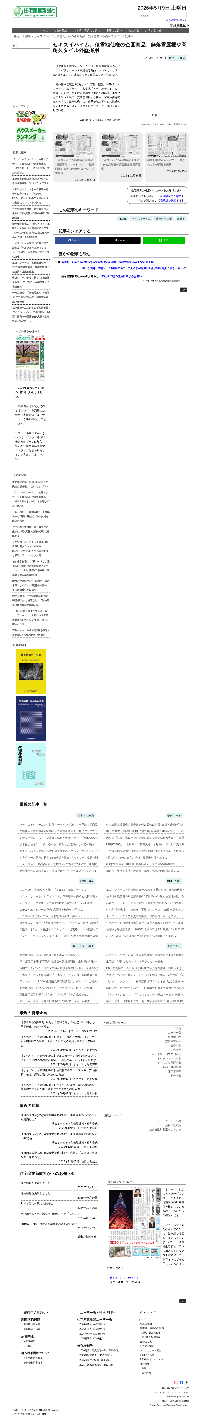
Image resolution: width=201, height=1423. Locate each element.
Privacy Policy (156, 1405)
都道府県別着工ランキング (165, 1129)
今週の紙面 (60, 30)
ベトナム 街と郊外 (169, 1121)
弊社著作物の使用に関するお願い (121, 276)
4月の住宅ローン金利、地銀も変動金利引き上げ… (136, 857)
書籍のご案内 (114, 30)
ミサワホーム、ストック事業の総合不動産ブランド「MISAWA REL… (61, 837)
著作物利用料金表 (33, 1357)
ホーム (44, 30)
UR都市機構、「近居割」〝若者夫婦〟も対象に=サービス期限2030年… (149, 844)
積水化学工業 (164, 218)
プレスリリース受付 (150, 1350)
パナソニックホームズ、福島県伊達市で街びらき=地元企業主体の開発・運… (153, 981)
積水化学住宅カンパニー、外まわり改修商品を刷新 (167, 150)
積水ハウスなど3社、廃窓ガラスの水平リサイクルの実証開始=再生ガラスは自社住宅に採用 (31, 585)
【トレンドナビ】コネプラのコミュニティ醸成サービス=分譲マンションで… (153, 994)
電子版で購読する (171, 200)
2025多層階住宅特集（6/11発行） (97, 1365)
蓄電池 (181, 218)
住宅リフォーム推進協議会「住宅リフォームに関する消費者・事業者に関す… (66, 974)
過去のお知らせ (87, 1236)
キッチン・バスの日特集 (166, 1054)
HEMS (123, 218)
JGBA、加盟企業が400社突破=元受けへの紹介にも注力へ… (142, 935)
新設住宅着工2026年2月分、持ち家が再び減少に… (50, 954)
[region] (154, 88)
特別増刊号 (91, 1031)
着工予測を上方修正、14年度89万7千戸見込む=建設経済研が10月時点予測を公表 (131, 268)
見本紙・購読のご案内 (86, 30)
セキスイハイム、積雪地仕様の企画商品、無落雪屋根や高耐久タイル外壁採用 (84, 36)
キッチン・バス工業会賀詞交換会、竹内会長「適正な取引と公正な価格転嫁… (153, 916)
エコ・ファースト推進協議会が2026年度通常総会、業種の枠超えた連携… (151, 889)
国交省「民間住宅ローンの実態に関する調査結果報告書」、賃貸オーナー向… (153, 837)
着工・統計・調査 (83, 946)
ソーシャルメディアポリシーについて (171, 1392)
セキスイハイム (141, 218)
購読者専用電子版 (176, 20)
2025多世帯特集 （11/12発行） (96, 1355)
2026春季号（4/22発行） (92, 1324)
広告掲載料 (29, 1341)
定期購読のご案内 (171, 196)
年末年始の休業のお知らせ (37, 1203)
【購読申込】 (181, 124)
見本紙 (27, 1346)
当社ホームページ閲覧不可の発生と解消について (50, 1213)
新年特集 (176, 1075)
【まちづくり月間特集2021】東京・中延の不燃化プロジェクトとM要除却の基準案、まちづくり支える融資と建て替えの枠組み (59, 1041)
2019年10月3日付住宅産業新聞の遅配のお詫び (49, 1224)
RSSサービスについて (152, 1359)
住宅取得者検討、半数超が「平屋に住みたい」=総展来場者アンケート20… (151, 909)
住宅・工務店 (22, 36)
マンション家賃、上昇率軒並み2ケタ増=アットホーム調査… (56, 1001)
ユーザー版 (77, 1031)
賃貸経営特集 (173, 1041)
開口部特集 (174, 1071)
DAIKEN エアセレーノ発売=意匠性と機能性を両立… (51, 909)
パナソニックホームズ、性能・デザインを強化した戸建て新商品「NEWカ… (65, 824)
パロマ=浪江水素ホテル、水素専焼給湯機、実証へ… (51, 916)
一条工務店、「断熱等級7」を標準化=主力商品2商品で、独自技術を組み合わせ (31, 297)
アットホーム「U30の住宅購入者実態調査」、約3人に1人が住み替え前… (63, 981)
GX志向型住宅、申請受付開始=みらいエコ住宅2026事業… (141, 864)
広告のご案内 (147, 1346)
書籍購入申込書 (31, 1329)
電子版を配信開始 (151, 1337)
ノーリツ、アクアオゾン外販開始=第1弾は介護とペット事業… (57, 902)
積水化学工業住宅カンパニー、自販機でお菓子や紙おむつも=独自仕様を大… (153, 987)
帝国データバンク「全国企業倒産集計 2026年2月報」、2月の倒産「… (62, 968)
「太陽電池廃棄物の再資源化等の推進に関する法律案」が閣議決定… (148, 850)
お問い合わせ (153, 30)
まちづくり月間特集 (85, 1049)
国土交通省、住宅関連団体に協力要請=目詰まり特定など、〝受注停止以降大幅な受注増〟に (30, 600)
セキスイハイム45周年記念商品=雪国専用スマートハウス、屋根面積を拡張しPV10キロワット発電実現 (74, 154)
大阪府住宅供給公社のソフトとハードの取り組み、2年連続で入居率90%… (151, 974)
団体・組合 (174, 880)
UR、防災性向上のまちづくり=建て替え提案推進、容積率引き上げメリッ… (152, 968)
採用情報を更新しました (35, 1182)
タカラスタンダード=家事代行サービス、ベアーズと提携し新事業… (60, 922)
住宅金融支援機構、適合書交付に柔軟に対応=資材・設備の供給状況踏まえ (30, 213)
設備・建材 (87, 880)
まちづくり (174, 946)
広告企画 (176, 1049)
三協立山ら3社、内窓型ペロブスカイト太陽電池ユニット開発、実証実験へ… (66, 929)
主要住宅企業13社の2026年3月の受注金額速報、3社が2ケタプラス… (61, 831)
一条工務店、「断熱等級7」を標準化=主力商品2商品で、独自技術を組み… (64, 864)
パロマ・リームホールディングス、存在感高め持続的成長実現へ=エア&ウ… (65, 896)
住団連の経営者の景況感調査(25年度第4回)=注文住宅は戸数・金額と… (149, 896)
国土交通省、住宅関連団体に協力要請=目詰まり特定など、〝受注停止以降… (153, 831)
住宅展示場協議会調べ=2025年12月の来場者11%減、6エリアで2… (146, 929)
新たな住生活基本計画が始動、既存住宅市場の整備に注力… (142, 870)
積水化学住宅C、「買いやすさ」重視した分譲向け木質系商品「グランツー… (66, 844)
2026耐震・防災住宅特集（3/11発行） (100, 1350)
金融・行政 (174, 815)
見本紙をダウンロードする (124, 1277)
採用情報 (146, 1372)
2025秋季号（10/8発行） (92, 1333)
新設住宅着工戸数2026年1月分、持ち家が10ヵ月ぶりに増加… (57, 987)
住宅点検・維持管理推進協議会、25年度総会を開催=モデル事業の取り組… (151, 922)
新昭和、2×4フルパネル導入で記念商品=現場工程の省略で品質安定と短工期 (107, 262)
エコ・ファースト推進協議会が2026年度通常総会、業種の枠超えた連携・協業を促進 (30, 267)
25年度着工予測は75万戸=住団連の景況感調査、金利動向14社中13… (61, 961)
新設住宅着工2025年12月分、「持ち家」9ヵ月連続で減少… (55, 994)
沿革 (143, 1368)
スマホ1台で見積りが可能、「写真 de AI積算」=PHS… (52, 889)
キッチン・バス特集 (169, 1058)
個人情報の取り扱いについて (175, 1388)
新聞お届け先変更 (151, 1332)
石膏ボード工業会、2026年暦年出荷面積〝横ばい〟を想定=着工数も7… (150, 902)
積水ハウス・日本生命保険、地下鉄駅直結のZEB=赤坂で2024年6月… (148, 1001)
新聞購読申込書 (31, 1324)
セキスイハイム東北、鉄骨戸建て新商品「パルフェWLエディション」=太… (65, 850)
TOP (184, 289)
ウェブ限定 (174, 1028)
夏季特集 (176, 1045)
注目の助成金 (89, 1128)
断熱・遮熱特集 (172, 1067)
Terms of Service (175, 1405)
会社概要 (133, 30)
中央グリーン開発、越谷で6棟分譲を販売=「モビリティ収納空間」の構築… (65, 857)
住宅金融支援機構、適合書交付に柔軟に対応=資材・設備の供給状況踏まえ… (153, 824)
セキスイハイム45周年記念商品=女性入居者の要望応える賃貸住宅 (121, 152)
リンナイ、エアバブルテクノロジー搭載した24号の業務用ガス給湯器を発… (65, 935)
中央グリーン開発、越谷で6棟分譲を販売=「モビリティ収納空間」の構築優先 (31, 282)
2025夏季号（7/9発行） (92, 1338)
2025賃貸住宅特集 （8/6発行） (96, 1360)
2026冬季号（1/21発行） (92, 1329)
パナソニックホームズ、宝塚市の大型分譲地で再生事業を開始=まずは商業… (153, 954)
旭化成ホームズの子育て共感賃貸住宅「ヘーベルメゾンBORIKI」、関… (63, 870)
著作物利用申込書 (33, 1362)
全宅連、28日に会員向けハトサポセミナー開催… (136, 961)
